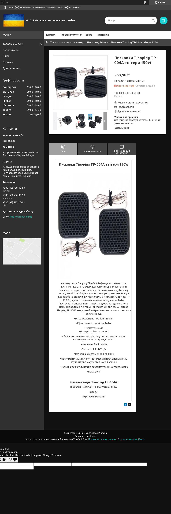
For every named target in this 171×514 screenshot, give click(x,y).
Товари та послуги (60, 42)
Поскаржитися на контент (102, 439)
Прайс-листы (11, 50)
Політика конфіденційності (131, 439)
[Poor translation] (12, 460)
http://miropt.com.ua (21, 216)
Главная (50, 34)
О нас (89, 34)
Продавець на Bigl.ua (85, 436)
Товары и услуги (69, 34)
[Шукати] (153, 20)
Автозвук (79, 42)
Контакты (103, 34)
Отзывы (8, 62)
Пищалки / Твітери (98, 42)
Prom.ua (102, 433)
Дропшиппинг (12, 68)
